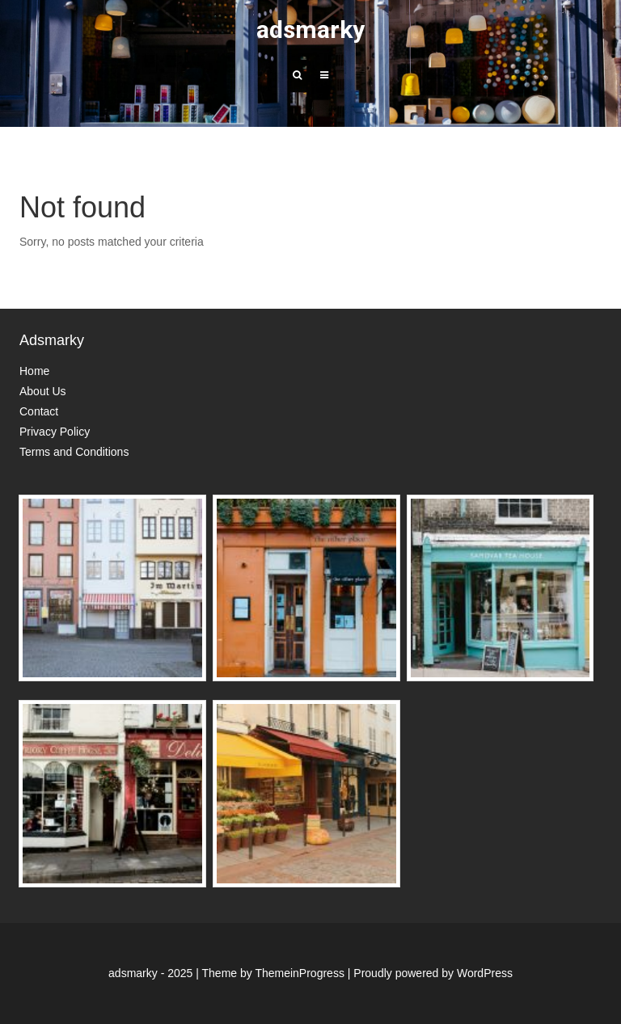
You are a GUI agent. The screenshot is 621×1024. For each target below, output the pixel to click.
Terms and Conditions (74, 451)
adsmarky (310, 29)
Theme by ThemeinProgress (273, 973)
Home (34, 371)
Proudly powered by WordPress (433, 973)
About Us (42, 391)
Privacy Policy (54, 431)
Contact (38, 411)
